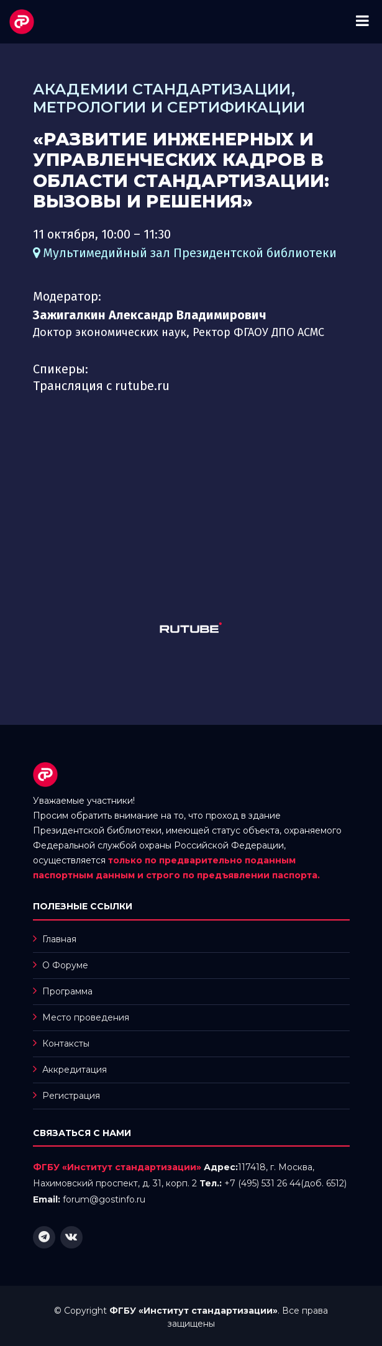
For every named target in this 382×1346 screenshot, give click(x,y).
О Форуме (65, 965)
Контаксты (65, 1043)
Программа (67, 991)
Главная (59, 939)
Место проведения (85, 1017)
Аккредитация (74, 1069)
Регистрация (71, 1095)
